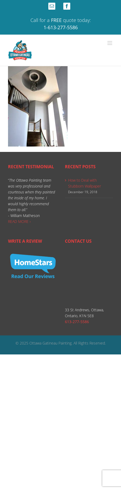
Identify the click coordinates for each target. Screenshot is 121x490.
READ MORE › (19, 221)
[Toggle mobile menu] (110, 43)
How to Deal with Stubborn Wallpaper (84, 183)
